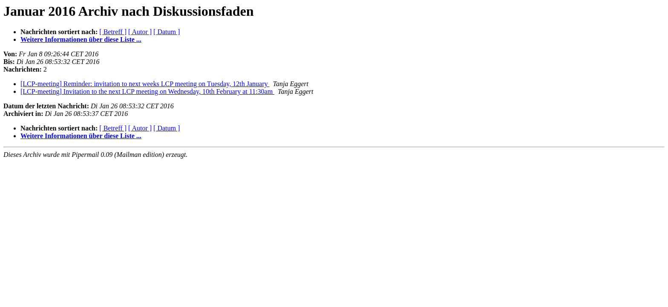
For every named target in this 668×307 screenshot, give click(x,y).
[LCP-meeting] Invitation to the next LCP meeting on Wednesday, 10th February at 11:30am (147, 91)
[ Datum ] (166, 31)
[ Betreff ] (113, 31)
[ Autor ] (140, 31)
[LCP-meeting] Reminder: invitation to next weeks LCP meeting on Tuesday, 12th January (145, 83)
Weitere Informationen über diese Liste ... (80, 39)
